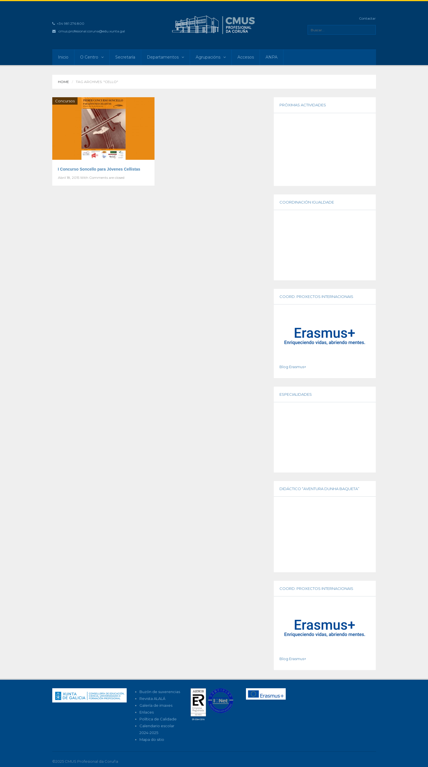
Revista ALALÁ (152, 698)
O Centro (92, 57)
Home (63, 82)
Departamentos (165, 57)
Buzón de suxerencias (159, 691)
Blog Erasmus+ (292, 366)
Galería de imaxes (155, 705)
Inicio (63, 57)
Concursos (65, 101)
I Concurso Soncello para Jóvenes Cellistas (99, 169)
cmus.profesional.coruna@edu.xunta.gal (92, 31)
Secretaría (125, 57)
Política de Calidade (158, 719)
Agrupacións (211, 57)
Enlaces (146, 712)
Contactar (367, 18)
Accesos (245, 57)
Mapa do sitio (151, 739)
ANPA (271, 57)
